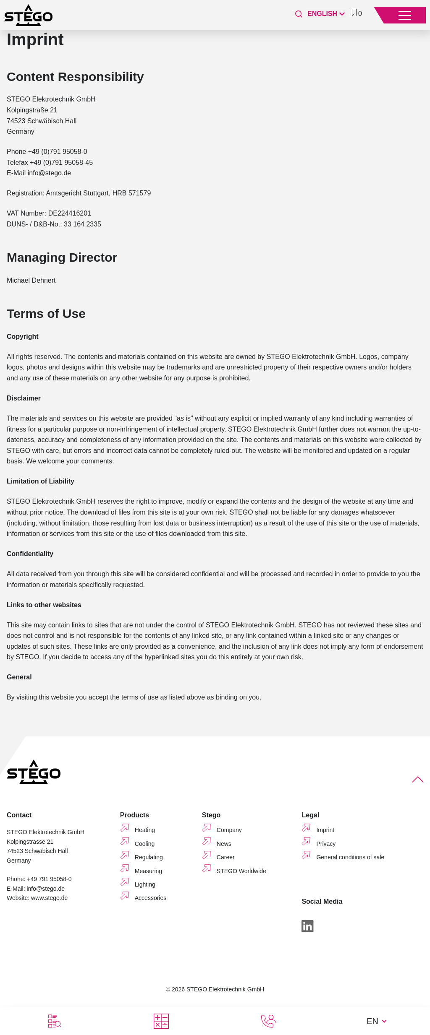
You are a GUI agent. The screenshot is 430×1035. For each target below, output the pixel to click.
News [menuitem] (224, 843)
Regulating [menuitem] (149, 857)
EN (372, 1021)
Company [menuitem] (229, 830)
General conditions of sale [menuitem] (350, 857)
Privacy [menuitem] (326, 843)
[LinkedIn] (307, 927)
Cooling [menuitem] (145, 843)
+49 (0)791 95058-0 (57, 151)
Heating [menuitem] (145, 830)
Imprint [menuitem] (325, 830)
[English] (326, 14)
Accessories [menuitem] (150, 898)
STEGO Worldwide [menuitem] (241, 871)
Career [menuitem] (226, 857)
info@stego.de (49, 173)
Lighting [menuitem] (145, 884)
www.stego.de (49, 898)
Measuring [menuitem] (148, 871)
